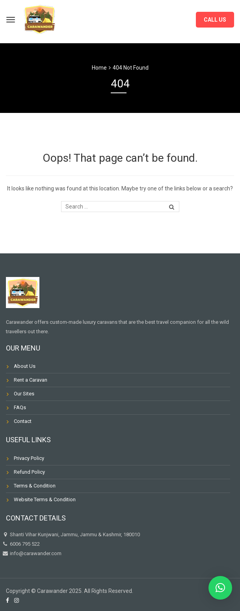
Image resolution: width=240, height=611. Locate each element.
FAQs (20, 407)
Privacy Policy (29, 458)
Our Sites (24, 394)
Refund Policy (29, 472)
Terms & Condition (35, 486)
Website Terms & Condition (45, 499)
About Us (24, 366)
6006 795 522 (21, 544)
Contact (23, 421)
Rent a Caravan (30, 380)
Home (99, 68)
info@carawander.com (35, 553)
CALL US (215, 20)
